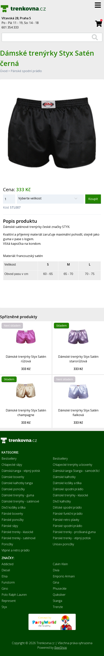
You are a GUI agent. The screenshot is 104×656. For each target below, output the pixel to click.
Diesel (6, 570)
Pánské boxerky (12, 513)
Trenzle (58, 607)
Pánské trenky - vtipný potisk (72, 538)
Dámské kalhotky (64, 477)
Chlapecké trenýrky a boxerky (72, 465)
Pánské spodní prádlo (26, 71)
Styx (4, 607)
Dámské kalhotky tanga (17, 483)
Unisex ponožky (63, 544)
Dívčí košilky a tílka (13, 507)
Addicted (7, 564)
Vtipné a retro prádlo (16, 550)
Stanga (57, 601)
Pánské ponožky (13, 520)
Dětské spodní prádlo (67, 507)
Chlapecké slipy (12, 465)
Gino (5, 588)
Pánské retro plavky (66, 520)
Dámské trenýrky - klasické (70, 495)
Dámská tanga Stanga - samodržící (76, 471)
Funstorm (8, 582)
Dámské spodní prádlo (68, 489)
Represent (9, 601)
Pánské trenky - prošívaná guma (74, 532)
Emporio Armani (64, 576)
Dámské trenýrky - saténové (20, 501)
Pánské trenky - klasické (17, 532)
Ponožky (7, 544)
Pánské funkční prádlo (68, 513)
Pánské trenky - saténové (19, 538)
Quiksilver (59, 595)
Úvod (3, 71)
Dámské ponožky (13, 489)
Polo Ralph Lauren (14, 595)
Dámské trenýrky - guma (18, 495)
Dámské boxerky (13, 477)
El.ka (4, 576)
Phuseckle (60, 588)
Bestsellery (9, 458)
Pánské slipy (10, 526)
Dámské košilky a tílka (67, 483)
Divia (56, 570)
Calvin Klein (60, 564)
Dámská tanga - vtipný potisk (21, 471)
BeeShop (60, 647)
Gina (56, 582)
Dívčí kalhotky (62, 501)
